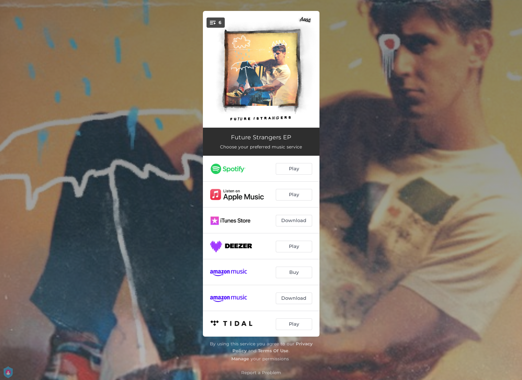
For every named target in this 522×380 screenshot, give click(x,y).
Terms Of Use (273, 350)
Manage (240, 358)
